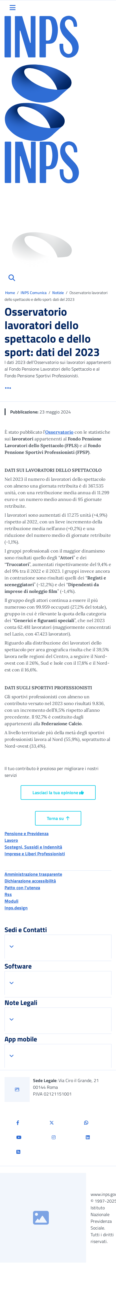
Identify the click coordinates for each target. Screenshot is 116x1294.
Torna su (58, 818)
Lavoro (11, 840)
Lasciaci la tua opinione (58, 792)
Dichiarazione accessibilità (30, 880)
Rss (8, 894)
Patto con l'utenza (22, 887)
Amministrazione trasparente (33, 874)
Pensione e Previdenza (27, 833)
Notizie (58, 292)
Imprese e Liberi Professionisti (35, 853)
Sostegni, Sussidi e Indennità (33, 847)
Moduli (11, 901)
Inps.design (16, 907)
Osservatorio (59, 432)
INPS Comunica (33, 292)
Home (10, 292)
